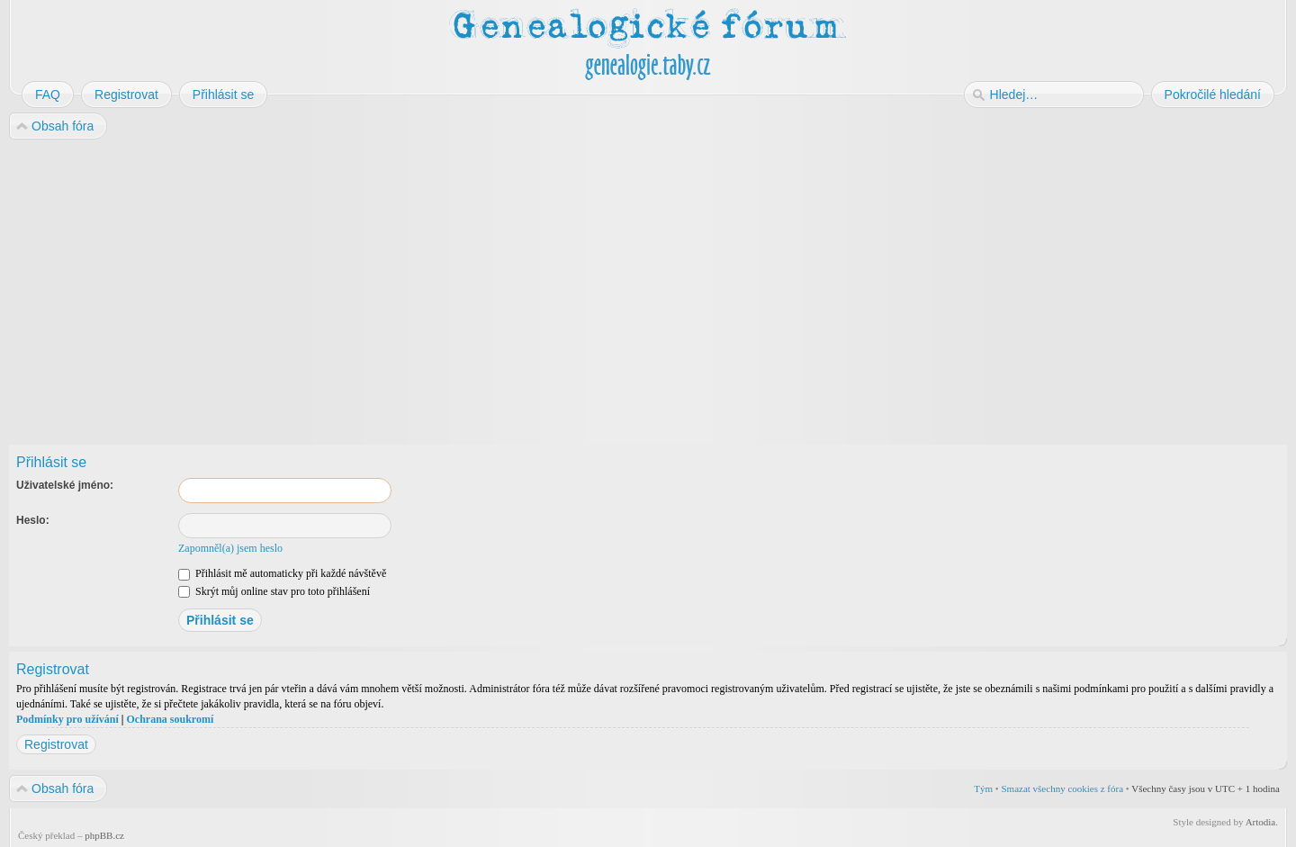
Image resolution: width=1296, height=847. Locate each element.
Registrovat (56, 744)
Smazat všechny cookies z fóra (1062, 788)
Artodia (1261, 821)
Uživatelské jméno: (64, 485)
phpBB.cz (104, 835)
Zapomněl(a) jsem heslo (230, 548)
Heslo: (33, 520)
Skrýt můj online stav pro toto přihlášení (274, 591)
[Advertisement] (551, 286)
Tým (983, 788)
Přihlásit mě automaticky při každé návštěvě (282, 573)
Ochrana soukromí (169, 719)
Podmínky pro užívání (67, 719)
